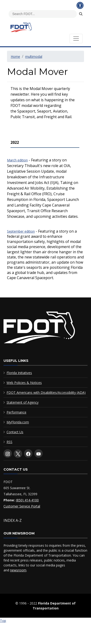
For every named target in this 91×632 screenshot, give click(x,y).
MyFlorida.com (18, 422)
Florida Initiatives (19, 373)
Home (15, 56)
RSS (9, 442)
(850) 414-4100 (27, 500)
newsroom (18, 570)
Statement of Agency (22, 402)
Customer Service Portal (22, 506)
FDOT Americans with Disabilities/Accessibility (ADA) (46, 392)
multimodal (33, 56)
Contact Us (15, 432)
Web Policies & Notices (24, 382)
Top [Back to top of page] (3, 620)
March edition (17, 160)
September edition (21, 231)
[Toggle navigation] (76, 38)
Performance (16, 412)
